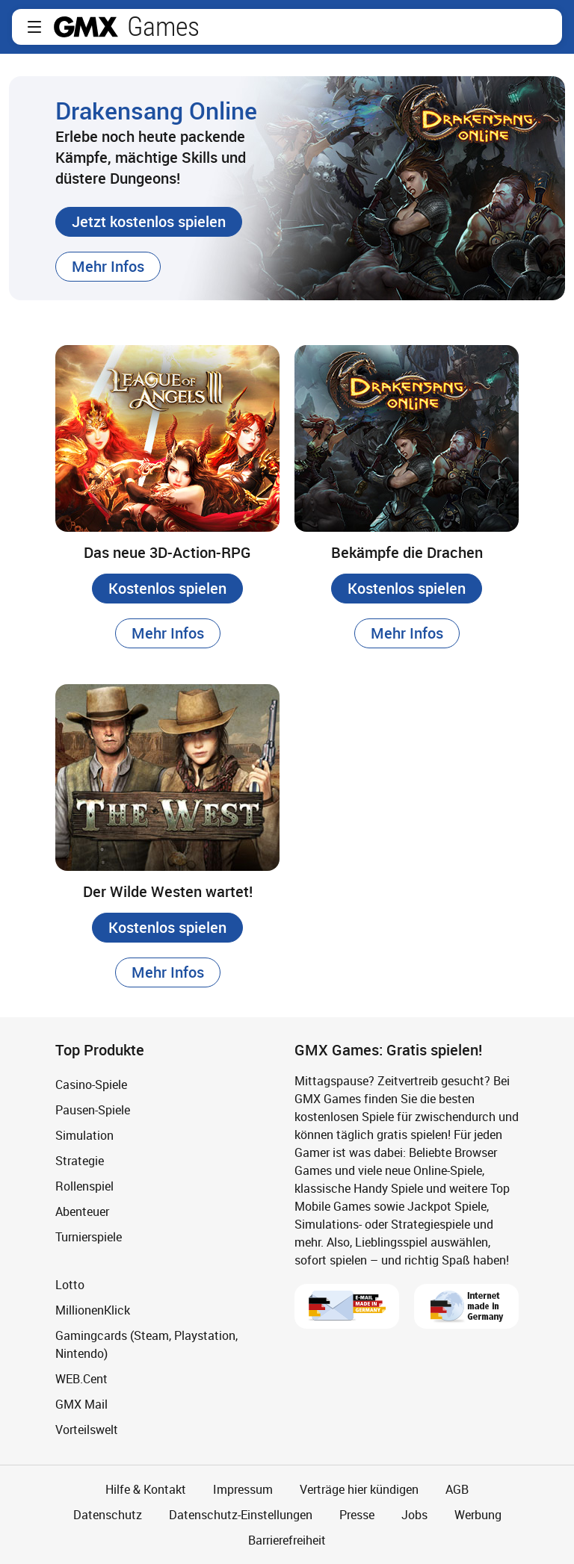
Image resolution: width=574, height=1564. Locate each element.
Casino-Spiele (91, 1084)
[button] (34, 27)
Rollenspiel (84, 1186)
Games (163, 26)
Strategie (79, 1160)
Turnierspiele (88, 1237)
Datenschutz (107, 1514)
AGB (457, 1489)
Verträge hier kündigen (359, 1489)
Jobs (414, 1514)
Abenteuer (82, 1211)
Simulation (84, 1135)
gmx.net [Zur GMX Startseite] (86, 26)
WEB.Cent (81, 1379)
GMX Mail (81, 1404)
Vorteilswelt (86, 1429)
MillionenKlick (92, 1310)
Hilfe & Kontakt (145, 1489)
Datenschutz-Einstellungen (240, 1514)
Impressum (243, 1489)
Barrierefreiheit (287, 1540)
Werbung (478, 1514)
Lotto (69, 1284)
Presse (356, 1514)
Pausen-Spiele (92, 1110)
